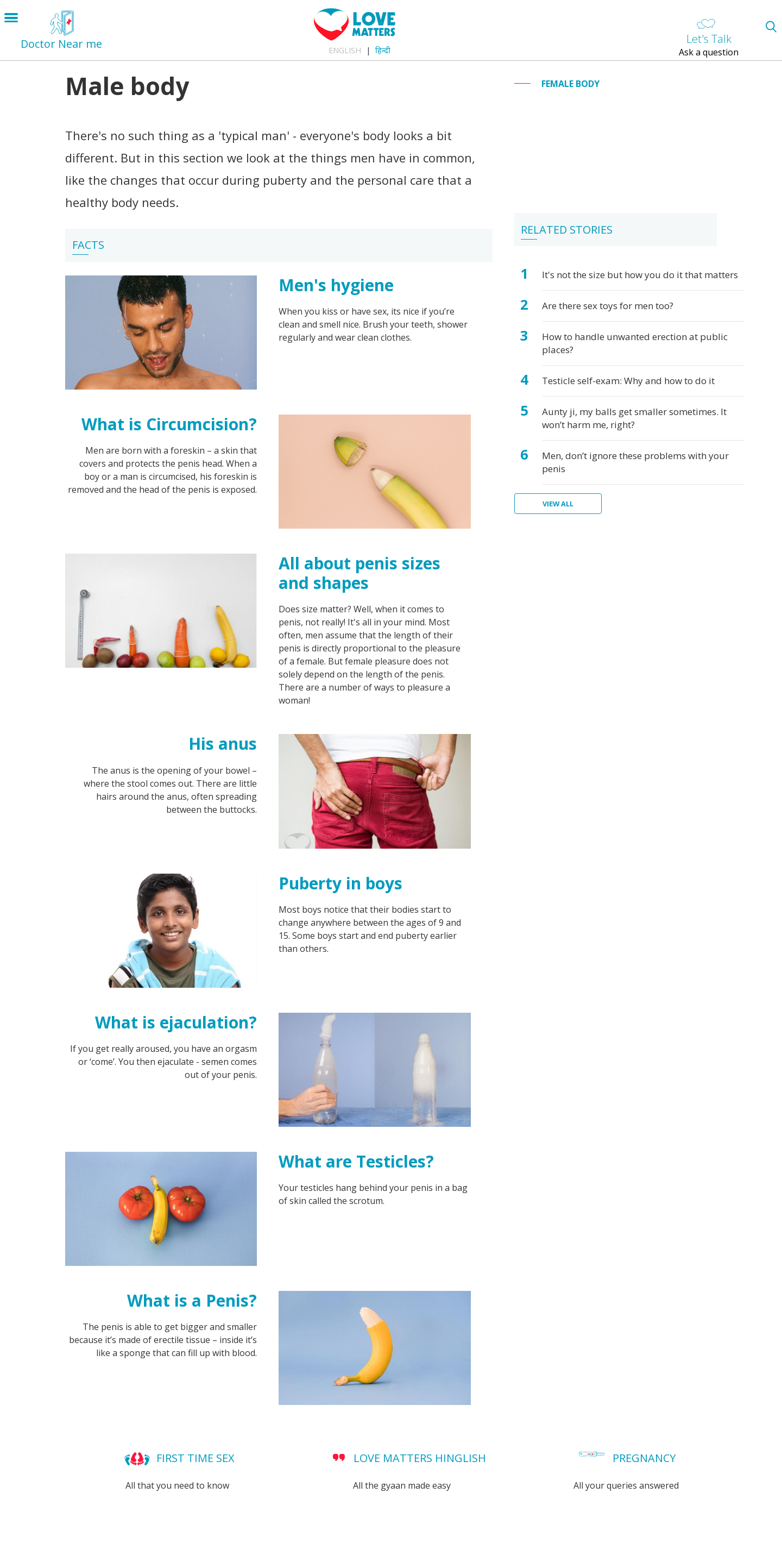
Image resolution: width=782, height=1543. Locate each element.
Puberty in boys (340, 883)
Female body (570, 84)
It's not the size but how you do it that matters (640, 274)
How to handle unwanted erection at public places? (635, 343)
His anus (222, 743)
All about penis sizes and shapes (359, 573)
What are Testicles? (356, 1161)
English (345, 50)
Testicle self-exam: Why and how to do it (628, 380)
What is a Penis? (192, 1300)
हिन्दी (382, 50)
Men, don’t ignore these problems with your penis (635, 462)
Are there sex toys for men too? (607, 305)
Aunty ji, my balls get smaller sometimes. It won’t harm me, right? (634, 418)
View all (558, 504)
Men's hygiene (336, 285)
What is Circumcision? (169, 424)
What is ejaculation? (176, 1022)
